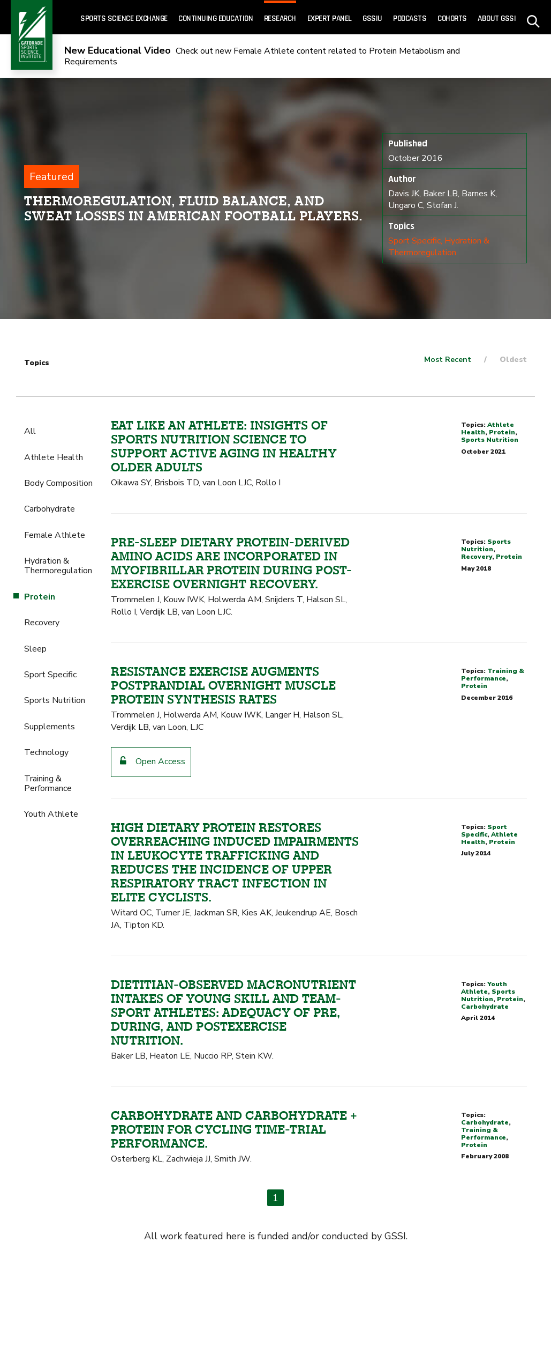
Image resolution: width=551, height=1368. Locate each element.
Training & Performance (48, 783)
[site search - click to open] (533, 17)
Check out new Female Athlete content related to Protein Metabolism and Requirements (262, 56)
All (30, 431)
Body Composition (58, 483)
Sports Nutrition (54, 700)
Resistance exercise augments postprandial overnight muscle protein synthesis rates (223, 685)
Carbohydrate (49, 509)
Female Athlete (54, 535)
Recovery (41, 622)
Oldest (513, 359)
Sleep (35, 649)
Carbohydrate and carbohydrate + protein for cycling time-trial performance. (234, 1129)
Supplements (49, 727)
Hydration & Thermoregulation (438, 246)
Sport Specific (414, 241)
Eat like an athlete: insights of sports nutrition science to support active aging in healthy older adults (223, 446)
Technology (46, 752)
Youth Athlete (51, 814)
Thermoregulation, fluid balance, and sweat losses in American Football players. (193, 208)
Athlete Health (53, 457)
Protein (502, 432)
